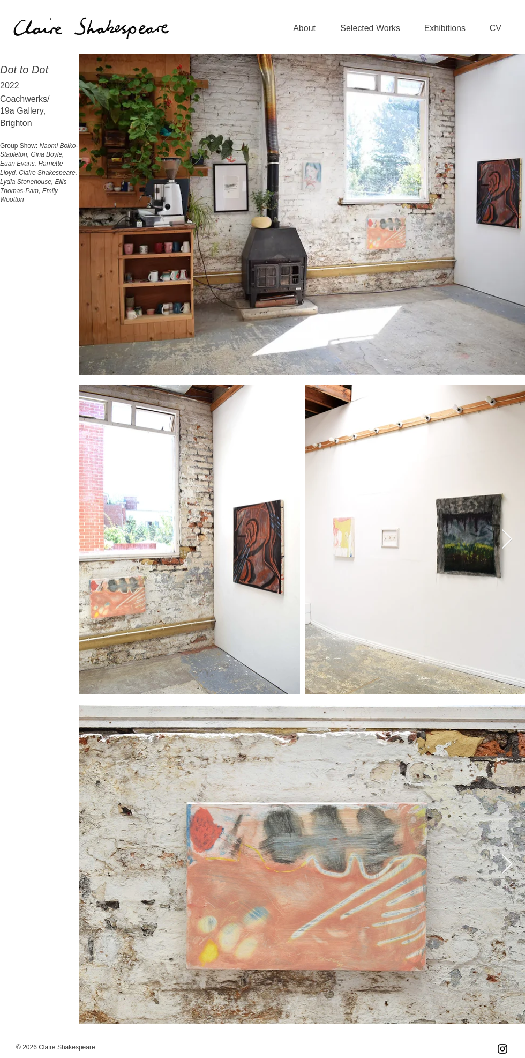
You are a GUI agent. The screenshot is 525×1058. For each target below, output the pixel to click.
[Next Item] (507, 539)
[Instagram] (502, 1048)
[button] (366, 28)
